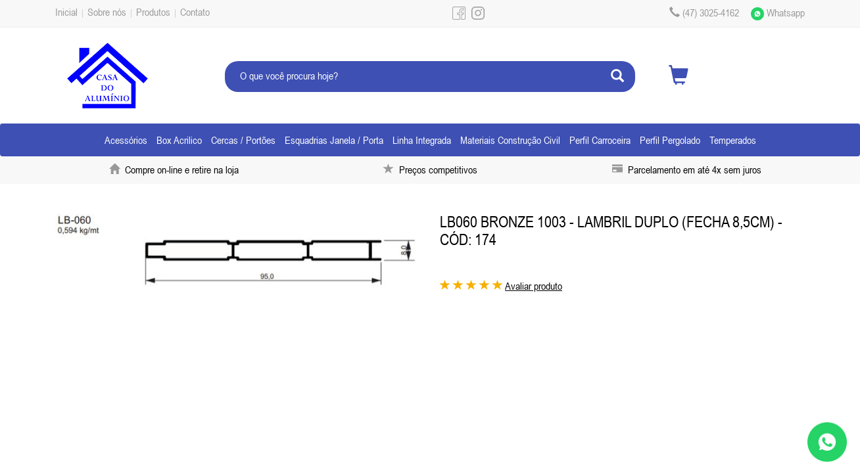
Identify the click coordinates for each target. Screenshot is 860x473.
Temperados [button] (732, 140)
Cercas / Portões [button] (243, 140)
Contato (195, 12)
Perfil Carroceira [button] (600, 140)
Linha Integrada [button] (422, 140)
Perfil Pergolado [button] (670, 140)
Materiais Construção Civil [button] (510, 140)
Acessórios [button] (126, 140)
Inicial (66, 12)
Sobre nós (106, 12)
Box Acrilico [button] (179, 140)
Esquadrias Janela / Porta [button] (334, 140)
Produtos (153, 12)
